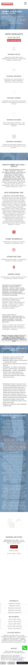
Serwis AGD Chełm (15, 624)
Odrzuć (3, 663)
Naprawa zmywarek (14, 608)
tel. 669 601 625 (14, 40)
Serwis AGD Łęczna (14, 621)
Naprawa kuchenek (15, 610)
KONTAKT (14, 546)
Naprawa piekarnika (14, 612)
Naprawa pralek (15, 605)
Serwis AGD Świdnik (14, 628)
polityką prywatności (18, 659)
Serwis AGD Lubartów (15, 626)
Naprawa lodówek (15, 603)
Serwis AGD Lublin (15, 619)
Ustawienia (11, 663)
